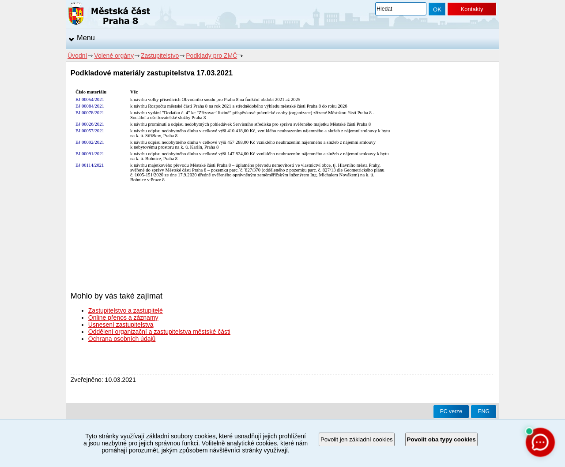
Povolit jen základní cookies (356, 439)
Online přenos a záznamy (123, 317)
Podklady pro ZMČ (211, 55)
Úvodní (77, 55)
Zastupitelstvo (160, 55)
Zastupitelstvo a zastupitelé (125, 310)
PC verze (451, 411)
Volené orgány (114, 55)
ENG (484, 411)
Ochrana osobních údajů (122, 338)
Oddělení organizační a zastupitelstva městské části (159, 331)
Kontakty (471, 9)
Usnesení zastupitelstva (121, 324)
